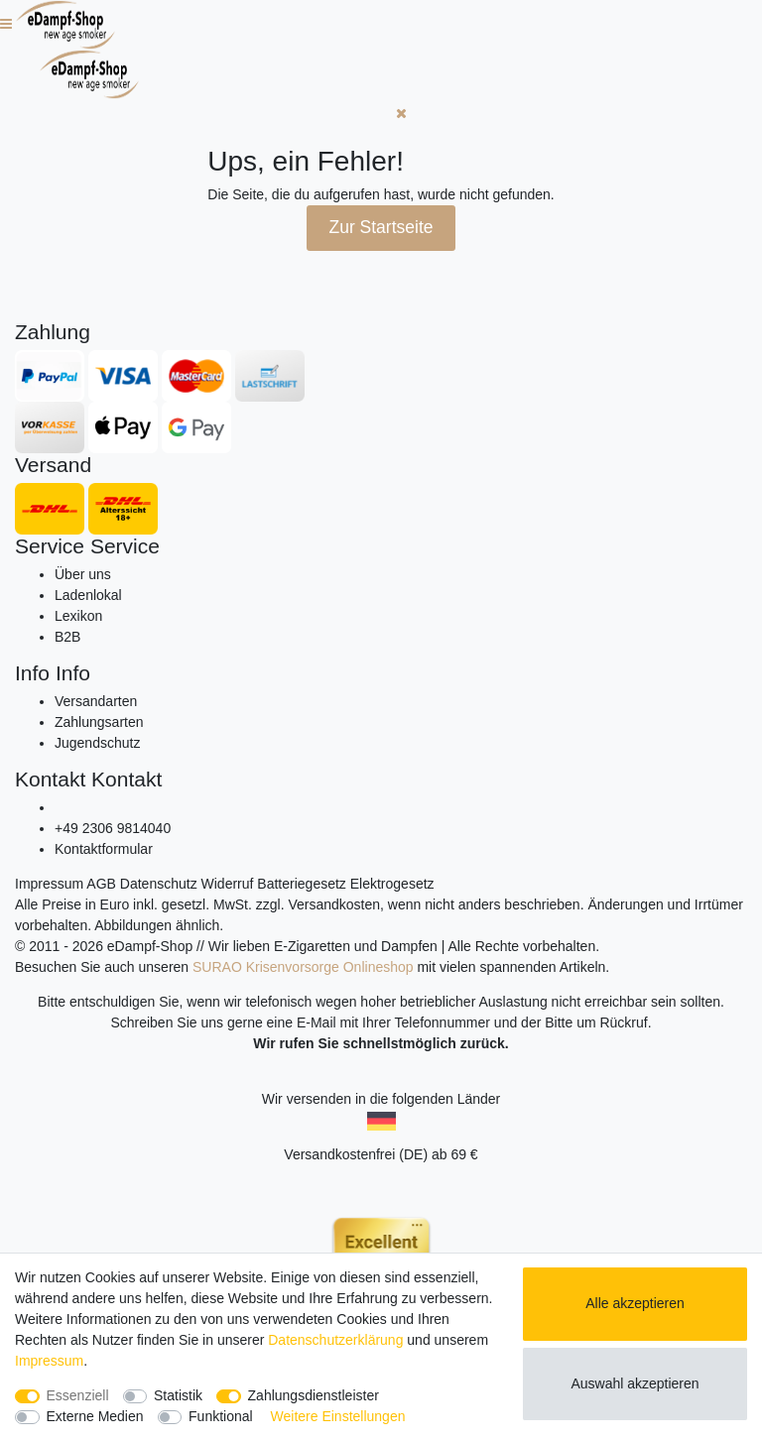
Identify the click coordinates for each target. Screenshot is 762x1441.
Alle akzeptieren (635, 1303)
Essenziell (78, 1395)
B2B (67, 637)
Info (32, 672)
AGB (101, 884)
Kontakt (50, 779)
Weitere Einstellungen (338, 1416)
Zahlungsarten (99, 722)
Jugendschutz (97, 743)
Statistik (178, 1395)
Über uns (83, 574)
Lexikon (78, 616)
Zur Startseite (380, 227)
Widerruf (227, 884)
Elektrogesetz (392, 884)
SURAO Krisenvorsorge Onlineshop (303, 967)
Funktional (221, 1416)
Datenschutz (158, 884)
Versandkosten (334, 904)
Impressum (49, 884)
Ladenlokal (88, 595)
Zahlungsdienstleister (313, 1395)
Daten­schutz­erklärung (335, 1340)
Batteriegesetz (301, 884)
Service (49, 546)
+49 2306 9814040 (113, 828)
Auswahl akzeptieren (634, 1383)
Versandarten (96, 701)
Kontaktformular (104, 849)
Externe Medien (95, 1416)
